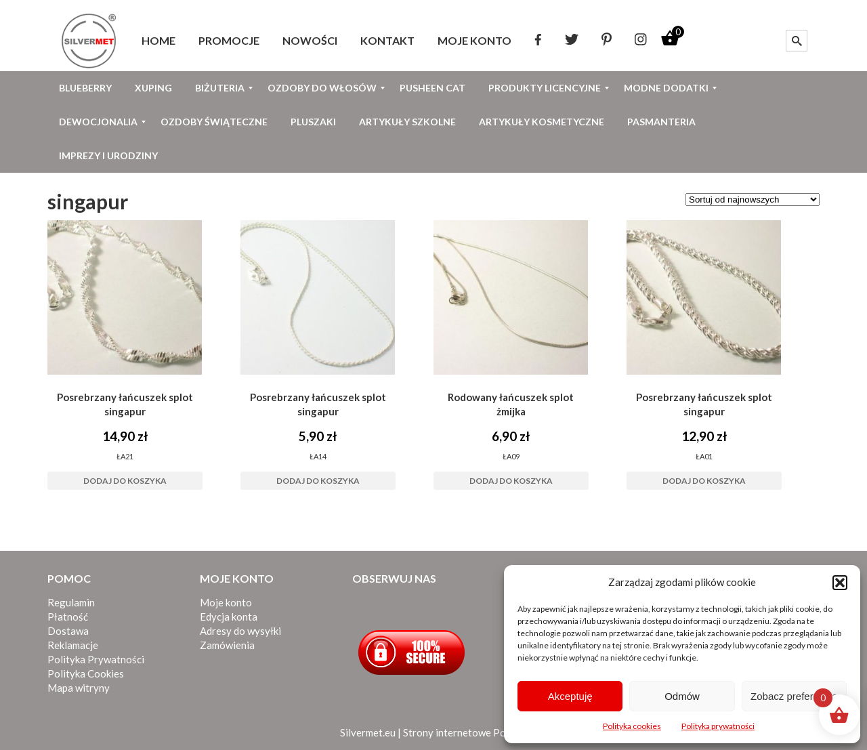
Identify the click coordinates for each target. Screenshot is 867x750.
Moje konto (226, 602)
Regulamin (71, 602)
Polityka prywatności (718, 726)
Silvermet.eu (368, 732)
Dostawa (68, 631)
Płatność (67, 616)
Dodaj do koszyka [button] (125, 481)
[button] (840, 582)
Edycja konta (228, 616)
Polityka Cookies (85, 673)
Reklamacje (72, 645)
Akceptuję (570, 696)
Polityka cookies (632, 726)
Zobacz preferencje (793, 696)
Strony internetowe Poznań (465, 732)
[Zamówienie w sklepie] (752, 199)
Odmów (682, 696)
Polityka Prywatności (95, 659)
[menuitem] (158, 40)
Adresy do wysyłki (240, 631)
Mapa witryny (78, 688)
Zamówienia (227, 645)
